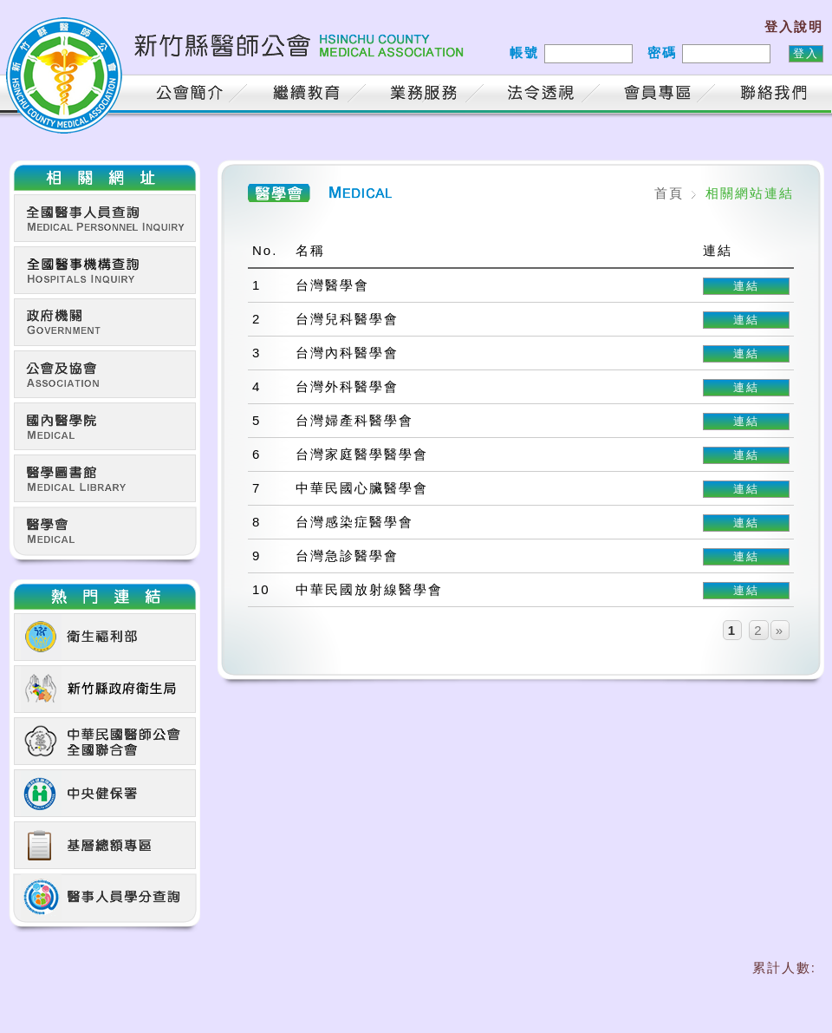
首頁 (110, 94)
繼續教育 (309, 94)
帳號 (524, 52)
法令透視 (543, 94)
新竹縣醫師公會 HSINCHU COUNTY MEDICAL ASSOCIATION (238, 56)
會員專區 (660, 94)
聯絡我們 (777, 94)
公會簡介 (192, 94)
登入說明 (793, 26)
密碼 (662, 52)
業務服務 (426, 94)
